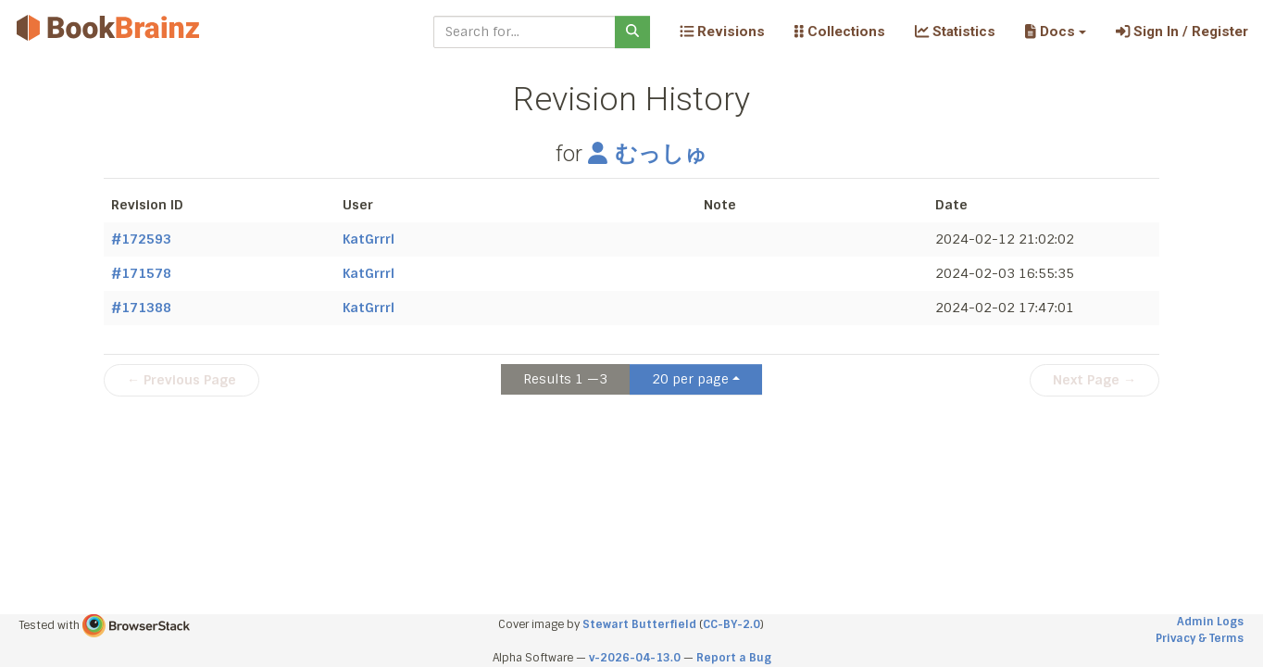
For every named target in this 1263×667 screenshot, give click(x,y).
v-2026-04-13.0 (635, 657)
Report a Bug (733, 657)
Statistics (955, 31)
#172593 (141, 239)
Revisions (722, 31)
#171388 (141, 307)
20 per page (690, 379)
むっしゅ (647, 154)
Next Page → (1094, 379)
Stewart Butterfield (639, 624)
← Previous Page (181, 379)
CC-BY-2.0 (731, 624)
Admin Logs (1210, 621)
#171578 (141, 273)
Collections (839, 31)
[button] (1055, 31)
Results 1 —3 (565, 379)
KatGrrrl (368, 239)
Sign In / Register (1182, 31)
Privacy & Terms (1200, 638)
